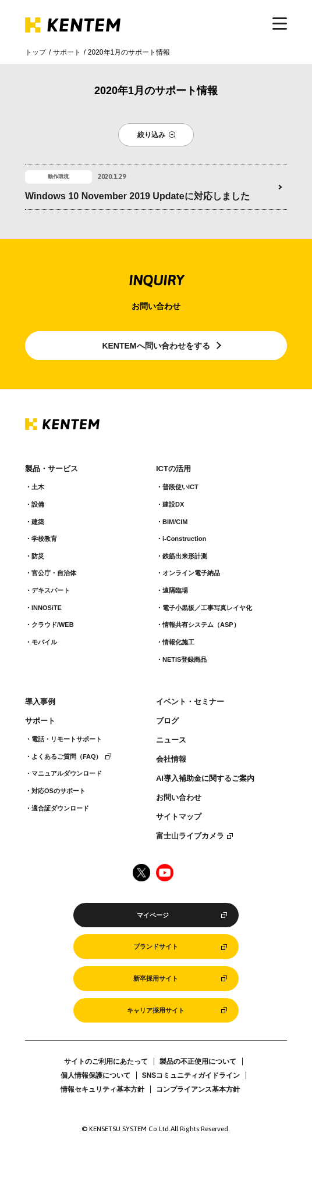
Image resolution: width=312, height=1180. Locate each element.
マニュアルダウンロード (66, 773)
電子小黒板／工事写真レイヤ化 (207, 607)
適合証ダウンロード (60, 808)
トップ (35, 52)
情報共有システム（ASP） (201, 624)
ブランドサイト (155, 946)
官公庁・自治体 (53, 572)
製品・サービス (51, 469)
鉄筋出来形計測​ (184, 556)
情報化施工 (178, 642)
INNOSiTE (46, 607)
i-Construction (184, 538)
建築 (37, 521)
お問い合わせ (178, 798)
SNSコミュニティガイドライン (191, 1075)
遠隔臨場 (175, 590)
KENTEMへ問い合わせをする (156, 345)
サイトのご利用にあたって (106, 1061)
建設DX (173, 504)
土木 (37, 486)
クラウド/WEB (52, 624)
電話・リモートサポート (66, 739)
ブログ (167, 721)
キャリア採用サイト (156, 1010)
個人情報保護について (95, 1075)
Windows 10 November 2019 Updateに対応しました (137, 196)
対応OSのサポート (58, 790)
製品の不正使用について (197, 1061)
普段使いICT (180, 486)
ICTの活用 (173, 469)
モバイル (44, 642)
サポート (67, 52)
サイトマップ (178, 817)
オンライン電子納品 (191, 572)
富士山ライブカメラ (190, 836)
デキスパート (50, 590)
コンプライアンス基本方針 (198, 1089)
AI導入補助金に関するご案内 (205, 778)
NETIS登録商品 (184, 659)
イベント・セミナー (190, 702)
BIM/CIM (174, 521)
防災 (37, 556)
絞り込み (151, 135)
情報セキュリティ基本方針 (102, 1089)
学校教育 (44, 538)
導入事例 (40, 702)
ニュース (171, 740)
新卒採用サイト (155, 978)
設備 (37, 504)
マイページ (153, 915)
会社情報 (171, 759)
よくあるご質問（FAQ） (66, 756)
